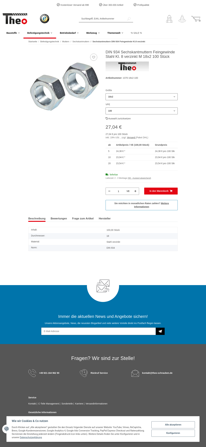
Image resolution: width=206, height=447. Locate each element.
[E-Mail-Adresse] (98, 331)
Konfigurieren (173, 433)
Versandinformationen (96, 403)
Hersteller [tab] (105, 218)
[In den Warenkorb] (161, 191)
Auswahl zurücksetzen (118, 118)
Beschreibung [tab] (37, 218)
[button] (169, 19)
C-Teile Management (49, 403)
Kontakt (32, 403)
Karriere (79, 403)
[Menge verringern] (109, 191)
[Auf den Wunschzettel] (93, 57)
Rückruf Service (99, 373)
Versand (131, 137)
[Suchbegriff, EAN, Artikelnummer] (102, 18)
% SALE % (136, 33)
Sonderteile (67, 403)
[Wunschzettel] (182, 19)
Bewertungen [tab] (59, 218)
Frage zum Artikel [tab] (83, 218)
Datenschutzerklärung (31, 437)
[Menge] (118, 191)
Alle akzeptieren (173, 424)
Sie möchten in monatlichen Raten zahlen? (141, 205)
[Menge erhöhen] (135, 191)
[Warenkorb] (196, 18)
